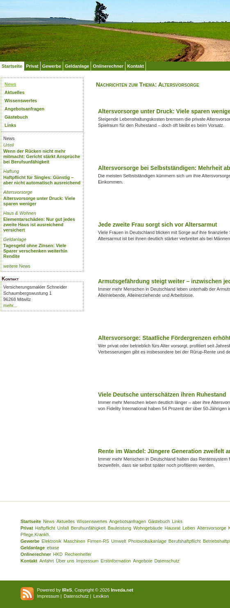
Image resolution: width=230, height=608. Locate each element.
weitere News (16, 266)
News (10, 84)
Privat (32, 66)
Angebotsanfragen (24, 108)
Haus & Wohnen (19, 213)
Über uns (65, 560)
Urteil (8, 144)
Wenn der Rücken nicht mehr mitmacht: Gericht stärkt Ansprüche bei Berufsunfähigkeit (41, 156)
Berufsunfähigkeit (88, 527)
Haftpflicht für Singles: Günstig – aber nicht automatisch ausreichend (41, 180)
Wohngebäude (147, 527)
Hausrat (173, 527)
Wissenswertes (21, 100)
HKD (58, 554)
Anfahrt (46, 560)
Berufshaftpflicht (185, 541)
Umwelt (118, 541)
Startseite (12, 66)
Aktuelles (15, 92)
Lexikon (101, 596)
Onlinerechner (108, 66)
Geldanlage (77, 66)
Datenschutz (167, 560)
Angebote (142, 560)
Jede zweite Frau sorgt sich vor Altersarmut (157, 224)
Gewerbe (51, 66)
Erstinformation (115, 560)
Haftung (11, 171)
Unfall (63, 527)
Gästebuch (16, 117)
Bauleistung (120, 527)
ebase (53, 547)
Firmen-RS (98, 541)
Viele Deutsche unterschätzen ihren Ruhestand (162, 394)
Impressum (87, 560)
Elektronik (51, 541)
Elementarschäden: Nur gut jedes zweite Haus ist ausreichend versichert (39, 224)
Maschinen (74, 541)
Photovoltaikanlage (147, 541)
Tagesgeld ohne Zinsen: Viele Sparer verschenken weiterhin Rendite (35, 251)
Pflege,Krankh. (35, 534)
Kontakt (135, 66)
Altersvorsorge (17, 192)
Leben (188, 527)
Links (10, 125)
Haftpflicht (45, 527)
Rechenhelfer (78, 554)
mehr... (10, 305)
